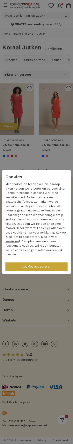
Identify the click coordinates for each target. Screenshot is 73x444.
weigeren (12, 241)
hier (47, 228)
